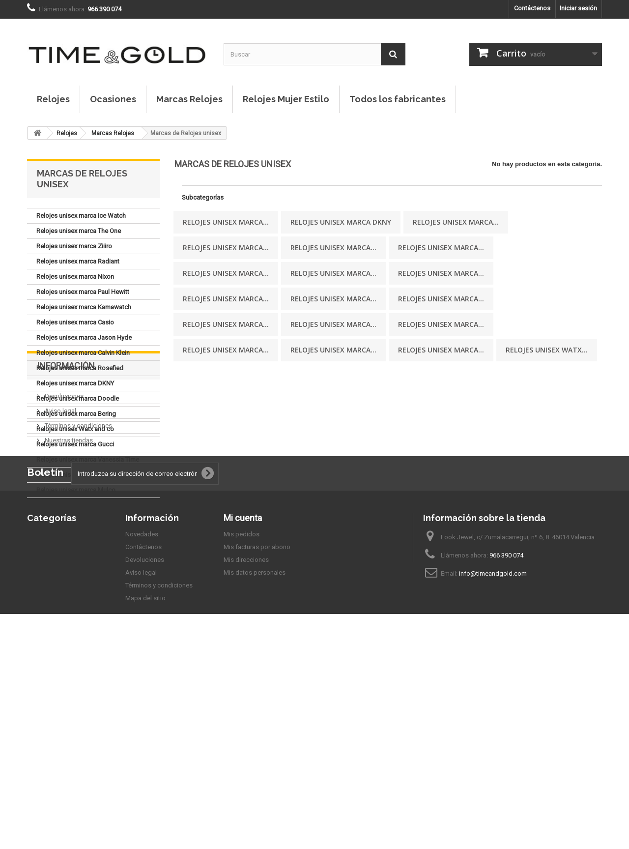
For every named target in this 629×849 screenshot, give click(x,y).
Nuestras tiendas (68, 598)
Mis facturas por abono (257, 735)
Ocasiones (113, 99)
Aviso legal (59, 568)
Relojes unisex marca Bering (76, 413)
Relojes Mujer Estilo (286, 99)
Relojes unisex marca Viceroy (77, 474)
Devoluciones (63, 553)
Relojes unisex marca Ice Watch (81, 215)
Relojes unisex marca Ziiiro (74, 246)
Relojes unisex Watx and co (75, 429)
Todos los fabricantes (397, 99)
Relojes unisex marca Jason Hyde (84, 337)
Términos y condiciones (77, 583)
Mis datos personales (255, 761)
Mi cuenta (243, 707)
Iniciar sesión (578, 8)
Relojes (53, 99)
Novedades (141, 723)
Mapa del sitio (145, 786)
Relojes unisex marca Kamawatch (83, 307)
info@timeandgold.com (493, 762)
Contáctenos (532, 8)
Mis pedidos (241, 723)
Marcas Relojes (189, 99)
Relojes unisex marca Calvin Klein (83, 352)
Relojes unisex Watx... (547, 349)
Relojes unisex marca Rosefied (79, 368)
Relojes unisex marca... (226, 222)
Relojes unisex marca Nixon (75, 276)
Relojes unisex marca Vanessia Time (87, 459)
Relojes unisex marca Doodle (77, 398)
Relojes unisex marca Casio (75, 322)
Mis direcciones (246, 748)
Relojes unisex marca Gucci (75, 444)
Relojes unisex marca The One (78, 230)
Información (66, 527)
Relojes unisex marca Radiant (77, 261)
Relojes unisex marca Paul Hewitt (82, 291)
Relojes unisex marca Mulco (75, 490)
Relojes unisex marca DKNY (75, 383)
